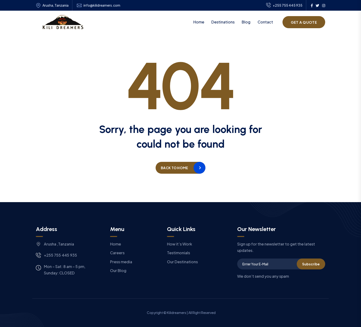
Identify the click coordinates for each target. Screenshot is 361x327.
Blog (246, 21)
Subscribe (311, 264)
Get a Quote (304, 22)
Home (198, 21)
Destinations (223, 21)
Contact (265, 21)
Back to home (174, 168)
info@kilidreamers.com (101, 5)
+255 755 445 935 (284, 5)
